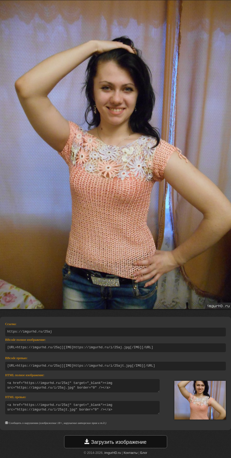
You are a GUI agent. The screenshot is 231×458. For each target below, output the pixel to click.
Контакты (131, 453)
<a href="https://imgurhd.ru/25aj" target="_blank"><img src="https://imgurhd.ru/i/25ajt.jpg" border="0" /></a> (82, 407)
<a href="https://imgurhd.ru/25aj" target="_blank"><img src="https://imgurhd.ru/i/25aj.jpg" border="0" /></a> (82, 385)
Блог (143, 453)
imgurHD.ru (112, 453)
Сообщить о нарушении (23, 422)
